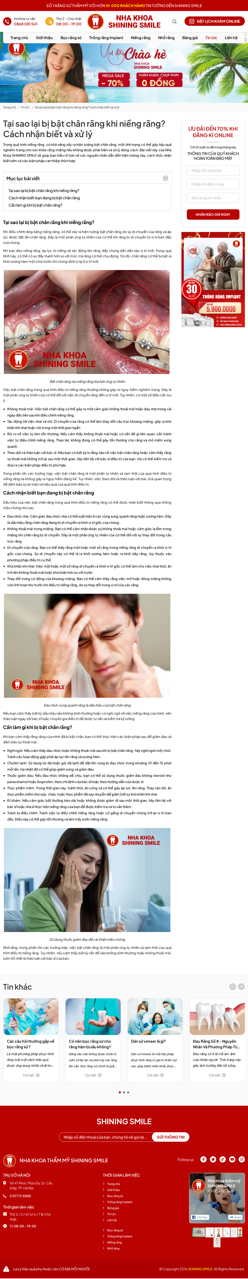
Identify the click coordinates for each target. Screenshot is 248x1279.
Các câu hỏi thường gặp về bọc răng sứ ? (30, 1044)
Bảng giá (190, 37)
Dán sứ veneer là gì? (148, 1041)
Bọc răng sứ (71, 37)
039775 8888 (17, 1196)
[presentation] (232, 987)
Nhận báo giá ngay (213, 214)
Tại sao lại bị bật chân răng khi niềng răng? (44, 190)
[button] (120, 1092)
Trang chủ (19, 37)
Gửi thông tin (171, 1137)
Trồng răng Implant (106, 37)
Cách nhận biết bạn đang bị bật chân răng (44, 197)
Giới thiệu (44, 37)
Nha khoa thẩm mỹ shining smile (55, 1160)
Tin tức (211, 37)
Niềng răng (140, 37)
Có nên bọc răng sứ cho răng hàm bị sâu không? (90, 1044)
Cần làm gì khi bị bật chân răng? (35, 205)
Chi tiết (31, 1075)
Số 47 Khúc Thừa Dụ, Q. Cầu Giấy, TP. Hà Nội (27, 1185)
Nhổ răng (166, 37)
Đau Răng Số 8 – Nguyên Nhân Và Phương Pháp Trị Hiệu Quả (215, 1044)
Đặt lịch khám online (214, 21)
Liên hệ (231, 37)
